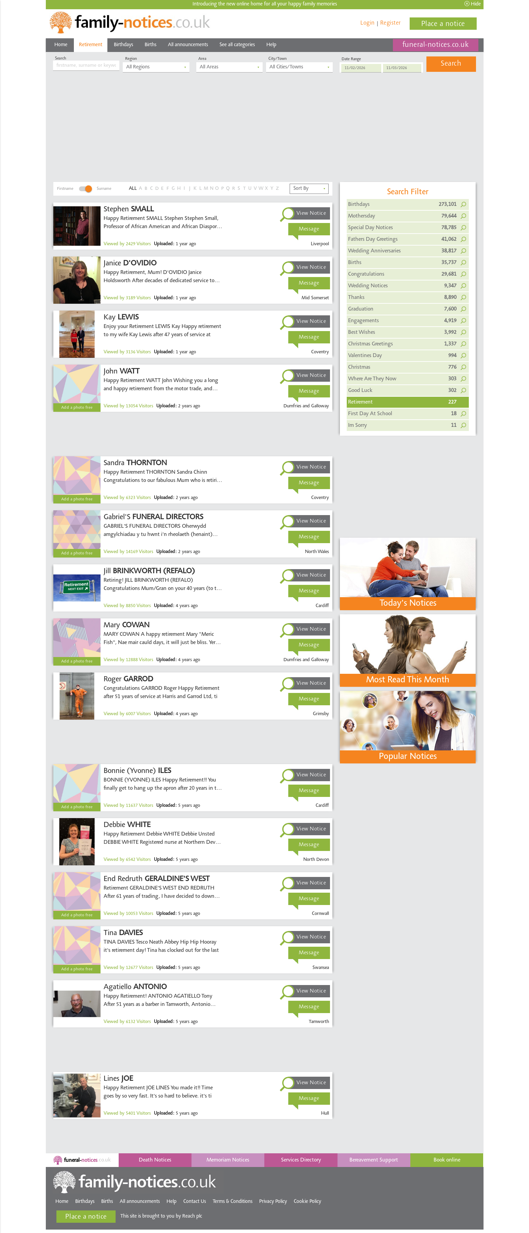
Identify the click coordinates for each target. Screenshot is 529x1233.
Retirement (90, 45)
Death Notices (155, 1160)
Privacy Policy (273, 1201)
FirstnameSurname (84, 189)
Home (60, 45)
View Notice (311, 213)
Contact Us (194, 1201)
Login (367, 23)
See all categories (237, 45)
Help (271, 45)
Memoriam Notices (228, 1160)
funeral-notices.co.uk (435, 45)
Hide (472, 4)
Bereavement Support (373, 1160)
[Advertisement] (264, 131)
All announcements (188, 45)
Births (150, 45)
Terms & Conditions (232, 1201)
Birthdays (123, 45)
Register (390, 23)
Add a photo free (77, 408)
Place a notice (443, 24)
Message (309, 229)
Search (451, 64)
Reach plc (200, 1216)
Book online (447, 1160)
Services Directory (301, 1160)
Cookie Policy (307, 1201)
